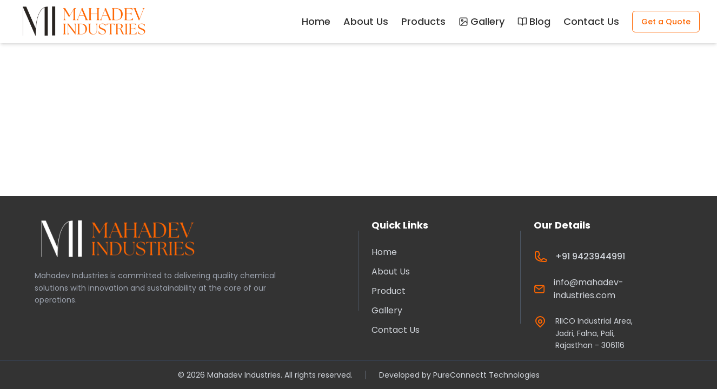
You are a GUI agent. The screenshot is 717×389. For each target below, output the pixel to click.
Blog (533, 21)
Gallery (481, 21)
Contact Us (591, 21)
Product (388, 291)
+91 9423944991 (590, 256)
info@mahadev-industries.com (588, 288)
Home (316, 21)
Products (423, 21)
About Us (365, 21)
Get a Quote (666, 21)
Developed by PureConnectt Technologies (459, 375)
